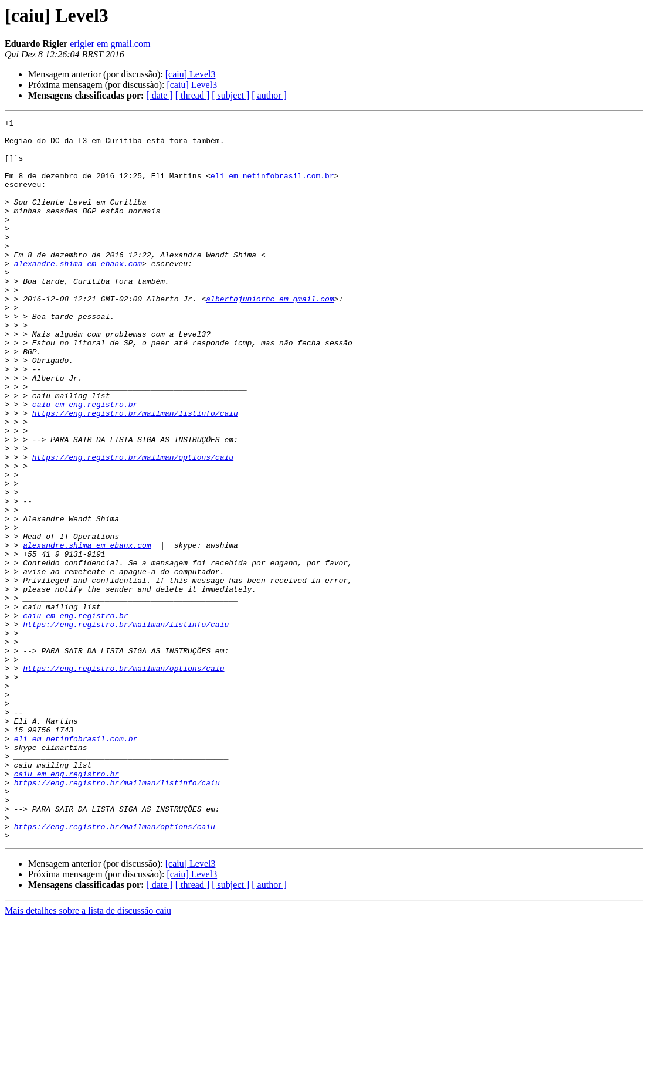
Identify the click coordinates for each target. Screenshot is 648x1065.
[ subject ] (230, 95)
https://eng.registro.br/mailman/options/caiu (132, 525)
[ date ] (159, 95)
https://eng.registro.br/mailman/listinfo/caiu (135, 472)
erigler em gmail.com (110, 44)
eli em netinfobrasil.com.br (272, 187)
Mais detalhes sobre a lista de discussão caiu (88, 1055)
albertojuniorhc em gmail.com (270, 335)
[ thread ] (192, 95)
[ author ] (269, 95)
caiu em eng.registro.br (84, 462)
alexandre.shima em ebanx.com (78, 293)
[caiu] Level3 (190, 74)
